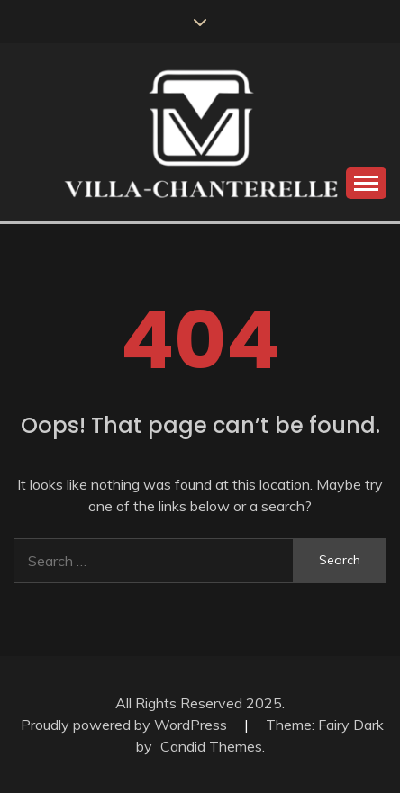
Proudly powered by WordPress (126, 725)
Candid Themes (211, 746)
